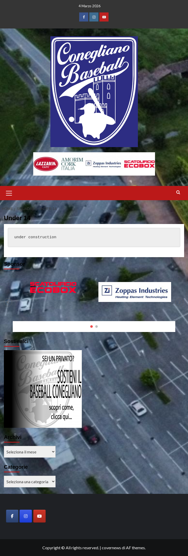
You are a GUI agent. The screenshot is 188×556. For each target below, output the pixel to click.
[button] (9, 192)
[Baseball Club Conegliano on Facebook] (12, 516)
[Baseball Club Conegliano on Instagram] (25, 516)
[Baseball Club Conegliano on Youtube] (39, 516)
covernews (111, 547)
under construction (35, 237)
